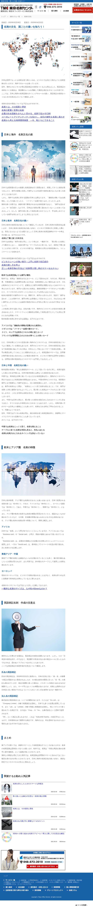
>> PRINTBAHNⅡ (33, 880)
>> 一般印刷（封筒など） (72, 882)
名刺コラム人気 (78, 179)
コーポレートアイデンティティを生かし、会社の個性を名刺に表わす (33, 117)
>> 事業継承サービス (28, 882)
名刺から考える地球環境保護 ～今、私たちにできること (28, 120)
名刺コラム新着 (78, 127)
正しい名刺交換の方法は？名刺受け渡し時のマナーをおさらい (30, 268)
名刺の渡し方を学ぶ (11, 265)
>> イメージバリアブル (24, 884)
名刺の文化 (27, 16)
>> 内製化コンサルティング (12, 882)
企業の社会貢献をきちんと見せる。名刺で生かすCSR (26, 113)
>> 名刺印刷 (43, 880)
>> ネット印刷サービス (56, 882)
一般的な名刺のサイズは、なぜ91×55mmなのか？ (24, 589)
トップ (3, 16)
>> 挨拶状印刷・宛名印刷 (74, 880)
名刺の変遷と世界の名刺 (13, 110)
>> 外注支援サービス (41, 882)
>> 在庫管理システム (10, 884)
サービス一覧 (77, 23)
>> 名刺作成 (22, 880)
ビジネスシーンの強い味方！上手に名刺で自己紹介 (25, 262)
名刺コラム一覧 (15, 16)
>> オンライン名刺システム (57, 880)
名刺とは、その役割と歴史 (14, 107)
